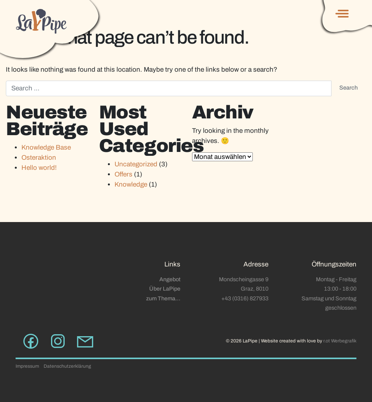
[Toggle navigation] (343, 13)
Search (348, 88)
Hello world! (39, 167)
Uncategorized (136, 164)
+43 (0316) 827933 (244, 298)
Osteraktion (38, 157)
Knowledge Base (46, 147)
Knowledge (131, 184)
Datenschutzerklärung (67, 366)
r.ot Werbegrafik (339, 341)
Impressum (27, 366)
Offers (123, 174)
